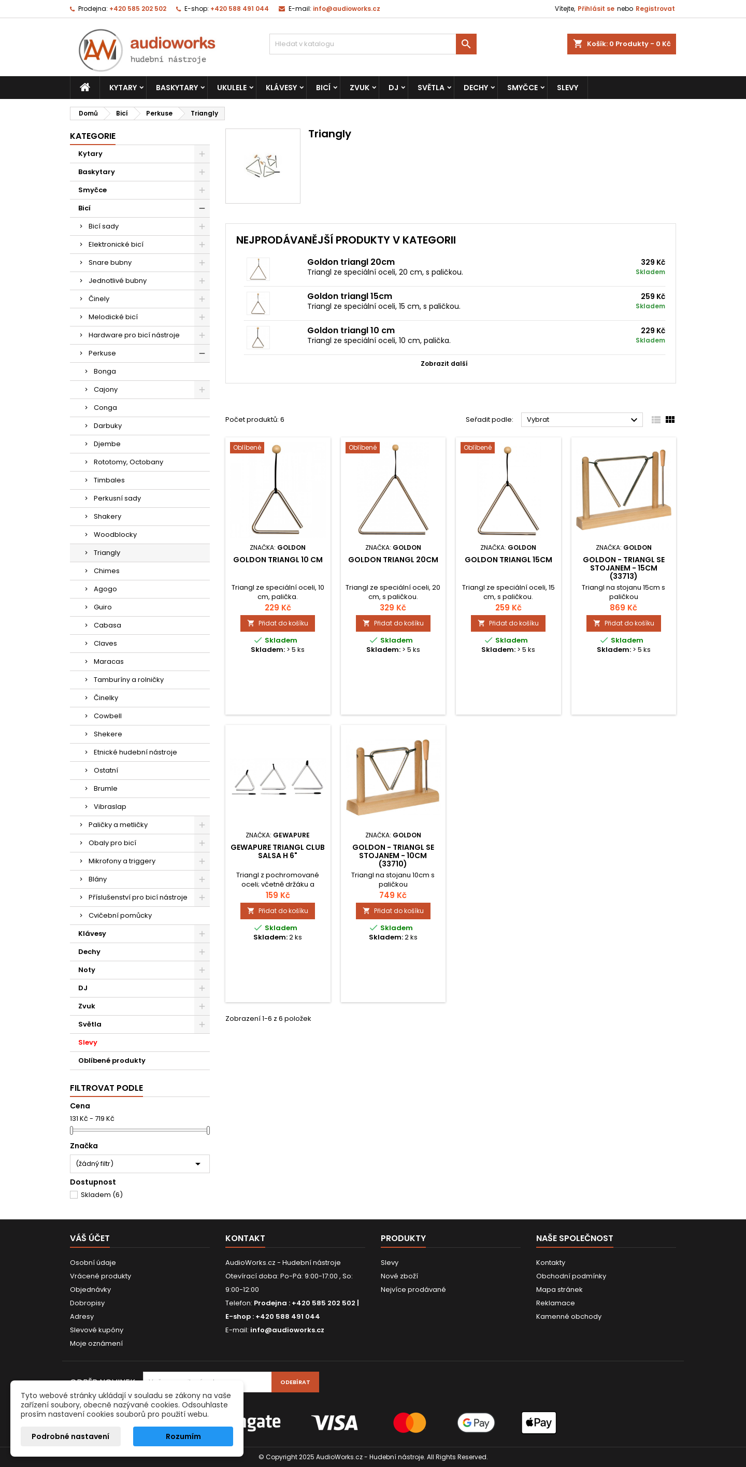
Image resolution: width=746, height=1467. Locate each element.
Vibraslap (110, 806)
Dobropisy (87, 1303)
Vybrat (583, 420)
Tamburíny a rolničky (129, 680)
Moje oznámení (96, 1343)
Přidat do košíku (277, 623)
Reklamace (555, 1303)
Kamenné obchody (568, 1316)
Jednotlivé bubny (118, 281)
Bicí (323, 87)
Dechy (476, 87)
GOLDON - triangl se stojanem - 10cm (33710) (393, 855)
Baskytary (177, 87)
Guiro (103, 607)
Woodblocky (115, 534)
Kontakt (245, 1238)
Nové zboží (399, 1276)
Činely (99, 299)
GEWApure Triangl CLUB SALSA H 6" (278, 851)
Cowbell (108, 716)
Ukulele (232, 87)
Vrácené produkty (100, 1276)
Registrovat (655, 8)
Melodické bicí (113, 317)
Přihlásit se (596, 8)
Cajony (106, 389)
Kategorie (93, 136)
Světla (431, 87)
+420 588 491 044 (239, 8)
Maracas (109, 661)
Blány (98, 879)
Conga (105, 407)
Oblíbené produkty (112, 1060)
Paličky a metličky (118, 825)
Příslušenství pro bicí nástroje (138, 897)
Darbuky (108, 426)
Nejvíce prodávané (413, 1289)
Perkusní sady (117, 498)
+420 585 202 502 (137, 8)
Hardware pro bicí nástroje (134, 335)
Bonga (105, 371)
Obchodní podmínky (571, 1276)
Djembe (107, 444)
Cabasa (107, 625)
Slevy (567, 87)
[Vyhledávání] (373, 44)
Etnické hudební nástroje (135, 752)
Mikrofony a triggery (122, 861)
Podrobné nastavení (70, 1436)
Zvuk (359, 87)
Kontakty (550, 1262)
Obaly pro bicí (112, 843)
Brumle (106, 788)
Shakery (107, 516)
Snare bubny (110, 262)
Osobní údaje (93, 1262)
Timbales (109, 480)
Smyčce (522, 87)
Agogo (105, 589)
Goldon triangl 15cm (349, 296)
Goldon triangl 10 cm (351, 330)
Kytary (123, 87)
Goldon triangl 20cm (351, 262)
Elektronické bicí (116, 244)
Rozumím (183, 1436)
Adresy (82, 1316)
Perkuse (102, 353)
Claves (105, 643)
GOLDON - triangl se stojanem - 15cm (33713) (624, 567)
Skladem (102, 1195)
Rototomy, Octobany (128, 462)
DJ (393, 87)
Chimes (107, 571)
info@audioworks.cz (346, 8)
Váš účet (90, 1238)
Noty (86, 970)
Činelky (106, 698)
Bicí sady (104, 226)
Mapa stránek (559, 1289)
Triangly (107, 553)
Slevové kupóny (96, 1330)
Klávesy (281, 87)
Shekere (108, 734)
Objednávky (90, 1289)
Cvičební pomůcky (120, 915)
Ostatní (106, 770)
